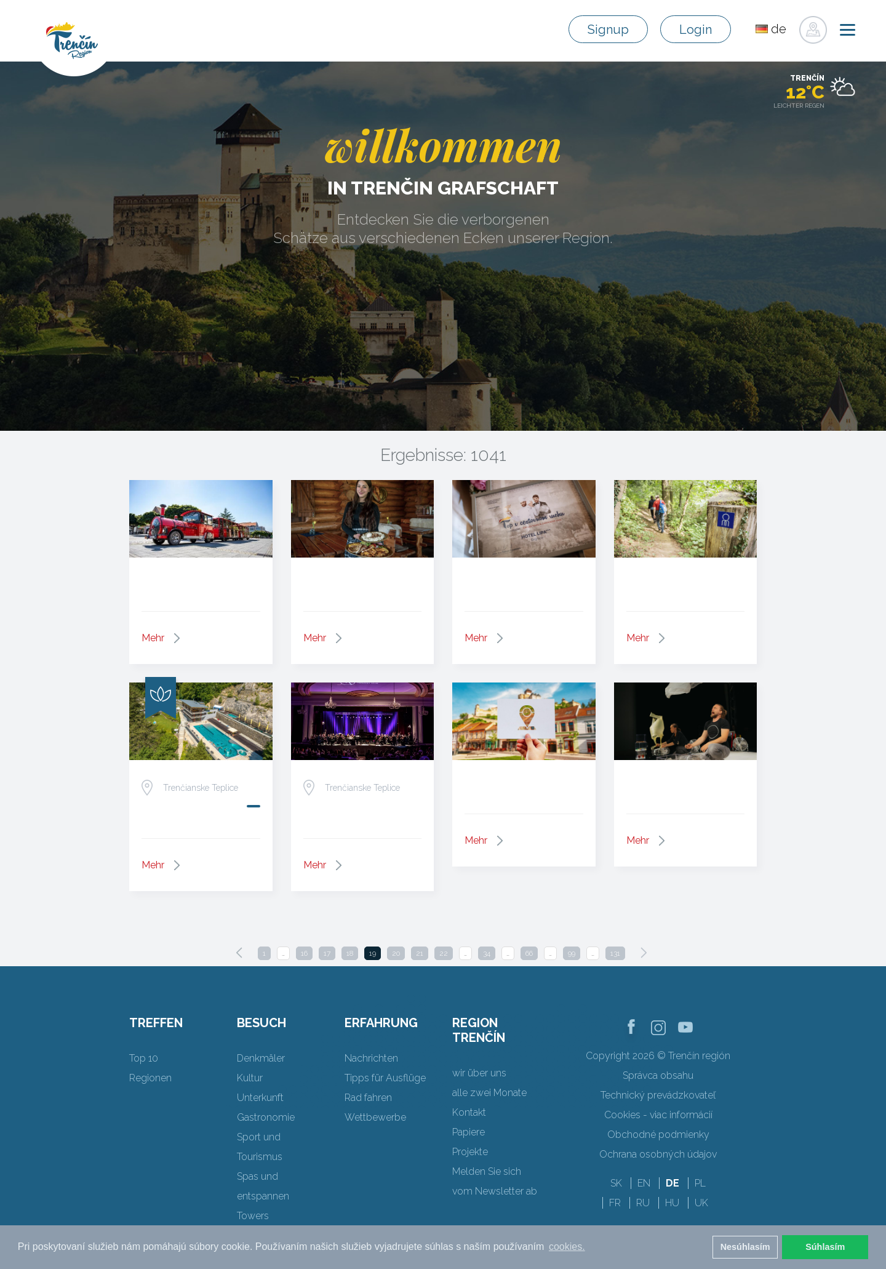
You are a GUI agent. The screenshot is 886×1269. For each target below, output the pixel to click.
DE (672, 1183)
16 (304, 953)
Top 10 (143, 1058)
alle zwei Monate (489, 1093)
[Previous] (239, 953)
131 (615, 953)
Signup (608, 29)
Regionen (150, 1078)
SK (616, 1183)
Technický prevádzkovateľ (658, 1095)
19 (372, 953)
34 (486, 953)
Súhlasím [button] (825, 1247)
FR (615, 1203)
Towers (253, 1216)
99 (571, 953)
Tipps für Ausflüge (385, 1078)
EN (643, 1183)
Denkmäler (261, 1058)
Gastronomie (266, 1117)
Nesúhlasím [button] (745, 1247)
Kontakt (469, 1112)
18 (349, 953)
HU (672, 1203)
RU (643, 1203)
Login (695, 29)
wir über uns (479, 1073)
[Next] (644, 953)
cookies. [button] (567, 1246)
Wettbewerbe (375, 1117)
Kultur (250, 1078)
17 (327, 953)
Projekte (470, 1152)
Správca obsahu (658, 1075)
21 (419, 953)
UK (701, 1203)
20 (396, 953)
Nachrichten (371, 1058)
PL (700, 1183)
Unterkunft (260, 1097)
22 (443, 953)
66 (529, 953)
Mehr (153, 638)
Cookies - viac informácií (658, 1115)
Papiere (468, 1132)
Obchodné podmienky (658, 1134)
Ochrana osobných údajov (658, 1154)
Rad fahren (368, 1097)
